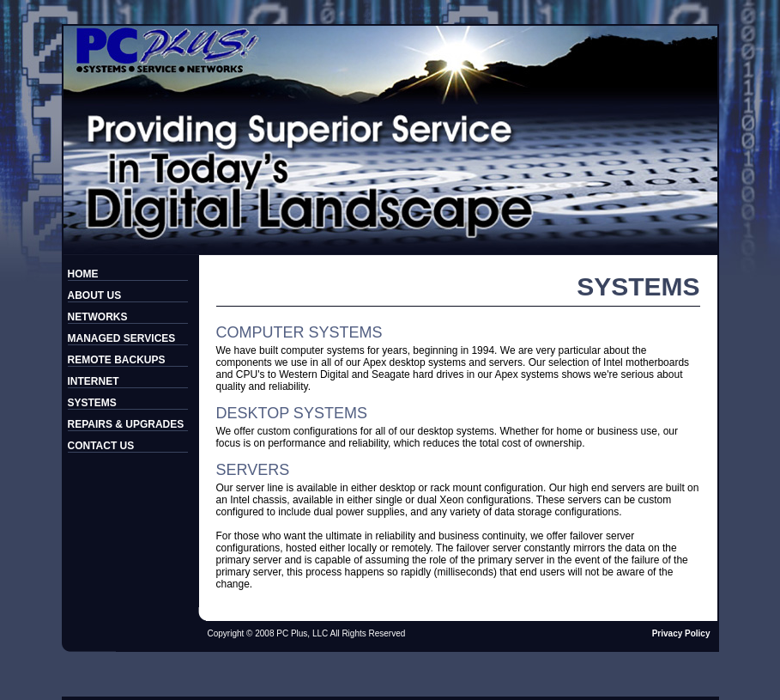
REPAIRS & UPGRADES (126, 424)
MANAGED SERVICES (122, 338)
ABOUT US (95, 295)
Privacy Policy (681, 633)
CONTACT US (101, 446)
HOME (83, 274)
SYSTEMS (92, 403)
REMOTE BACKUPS (117, 360)
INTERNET (93, 381)
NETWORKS (98, 317)
